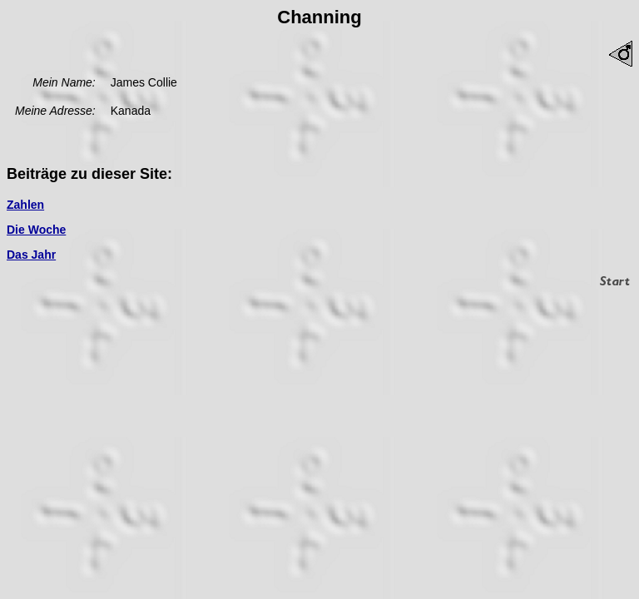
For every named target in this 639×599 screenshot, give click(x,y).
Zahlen (25, 204)
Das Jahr (31, 254)
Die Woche (36, 229)
